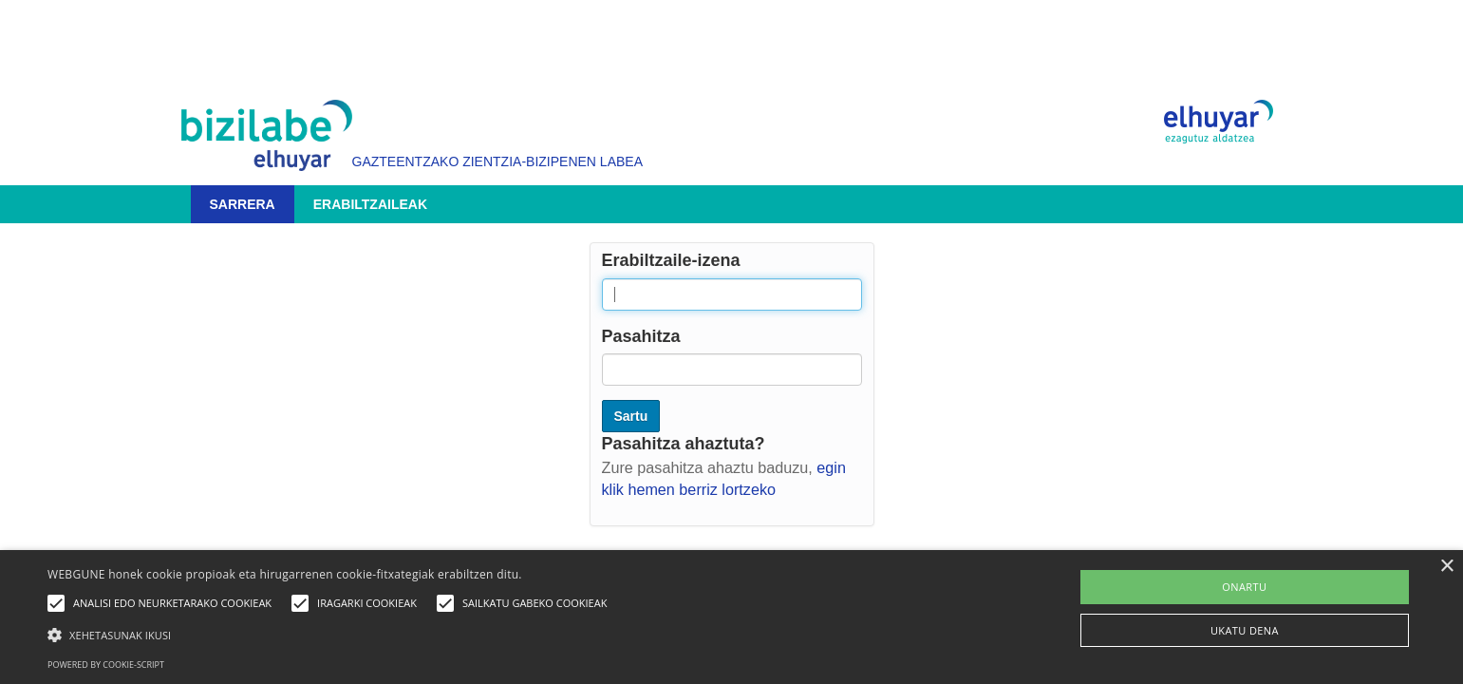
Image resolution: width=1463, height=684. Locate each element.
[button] (331, 634)
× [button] (1446, 567)
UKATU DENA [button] (1244, 630)
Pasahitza (641, 336)
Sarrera (242, 204)
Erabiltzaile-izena (671, 260)
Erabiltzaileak (370, 204)
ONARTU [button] (1244, 587)
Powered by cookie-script (105, 664)
